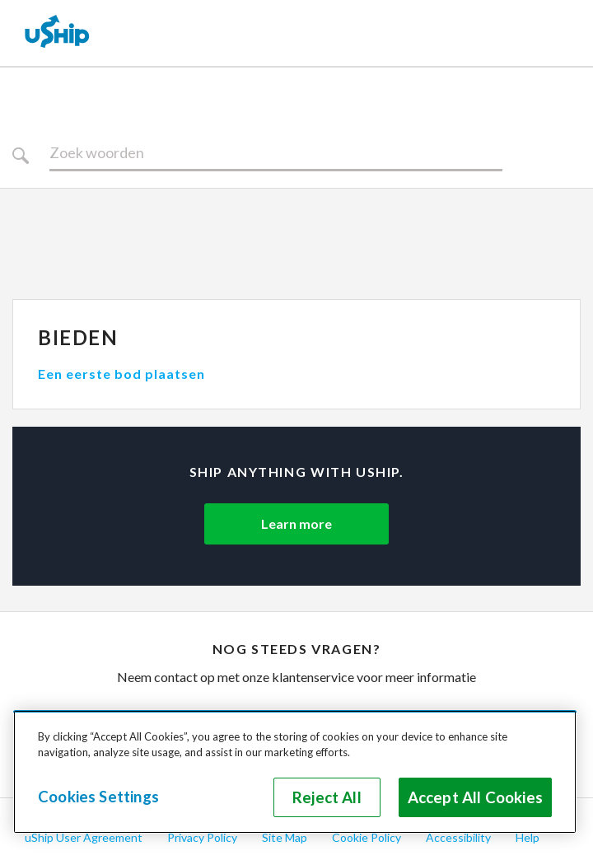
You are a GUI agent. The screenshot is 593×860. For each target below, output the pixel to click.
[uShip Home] (57, 33)
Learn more (296, 523)
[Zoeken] (275, 153)
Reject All (327, 797)
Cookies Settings (98, 797)
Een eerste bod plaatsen (121, 373)
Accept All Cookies (475, 797)
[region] (295, 772)
